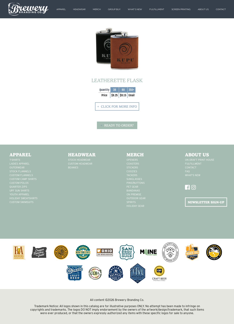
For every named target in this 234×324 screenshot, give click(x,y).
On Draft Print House (199, 159)
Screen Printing (180, 9)
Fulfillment (156, 9)
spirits (131, 202)
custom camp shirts (23, 179)
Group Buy (114, 9)
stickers (132, 167)
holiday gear (135, 205)
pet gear (132, 186)
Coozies (132, 171)
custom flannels (21, 175)
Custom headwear (80, 163)
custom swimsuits (21, 202)
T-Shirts (15, 159)
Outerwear (17, 167)
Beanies (73, 167)
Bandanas (133, 190)
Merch (97, 9)
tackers (132, 175)
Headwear (79, 9)
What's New (135, 9)
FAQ (187, 171)
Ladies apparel (20, 163)
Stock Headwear (79, 159)
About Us (203, 9)
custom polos (19, 182)
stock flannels (20, 171)
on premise (134, 194)
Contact (221, 9)
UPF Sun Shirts (19, 190)
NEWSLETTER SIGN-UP (206, 202)
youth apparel (19, 194)
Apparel (61, 9)
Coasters (133, 163)
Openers (132, 159)
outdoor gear (136, 198)
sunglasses (134, 179)
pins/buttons (136, 182)
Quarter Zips (18, 186)
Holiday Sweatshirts (23, 198)
